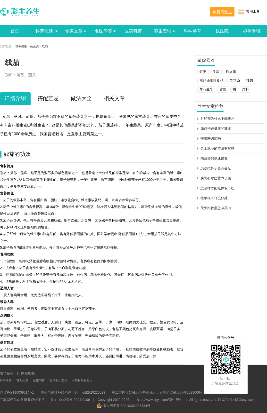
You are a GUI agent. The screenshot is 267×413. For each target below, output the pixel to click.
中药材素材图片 (82, 380)
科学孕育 (192, 31)
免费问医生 (222, 12)
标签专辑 (251, 31)
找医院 (222, 31)
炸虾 (245, 89)
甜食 (222, 89)
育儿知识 (22, 380)
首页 (14, 31)
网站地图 (28, 373)
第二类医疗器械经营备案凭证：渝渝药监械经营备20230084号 (158, 392)
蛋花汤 (235, 80)
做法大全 (81, 98)
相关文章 (114, 98)
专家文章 (74, 31)
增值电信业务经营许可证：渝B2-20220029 (73, 392)
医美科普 (133, 31)
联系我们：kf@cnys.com (237, 400)
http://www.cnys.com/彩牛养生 (159, 400)
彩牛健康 (21, 46)
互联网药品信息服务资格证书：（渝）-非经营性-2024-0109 (45, 400)
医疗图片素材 (58, 380)
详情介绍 (15, 98)
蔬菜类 (34, 46)
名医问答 (104, 31)
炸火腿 (231, 72)
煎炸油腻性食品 (211, 80)
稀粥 (249, 80)
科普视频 (44, 31)
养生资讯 (163, 31)
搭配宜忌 (48, 98)
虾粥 (203, 72)
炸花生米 (206, 89)
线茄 (45, 46)
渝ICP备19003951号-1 (17, 392)
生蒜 (216, 72)
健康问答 (39, 380)
